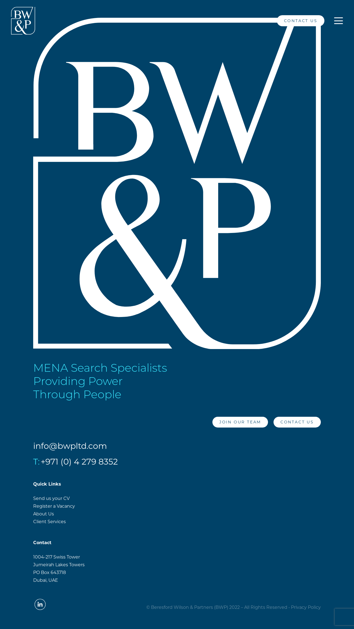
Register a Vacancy (54, 506)
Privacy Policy (306, 607)
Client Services (49, 521)
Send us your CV (51, 498)
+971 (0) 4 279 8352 (79, 462)
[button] (338, 20)
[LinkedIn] (266, 20)
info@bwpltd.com (70, 446)
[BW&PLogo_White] (23, 21)
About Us (43, 514)
